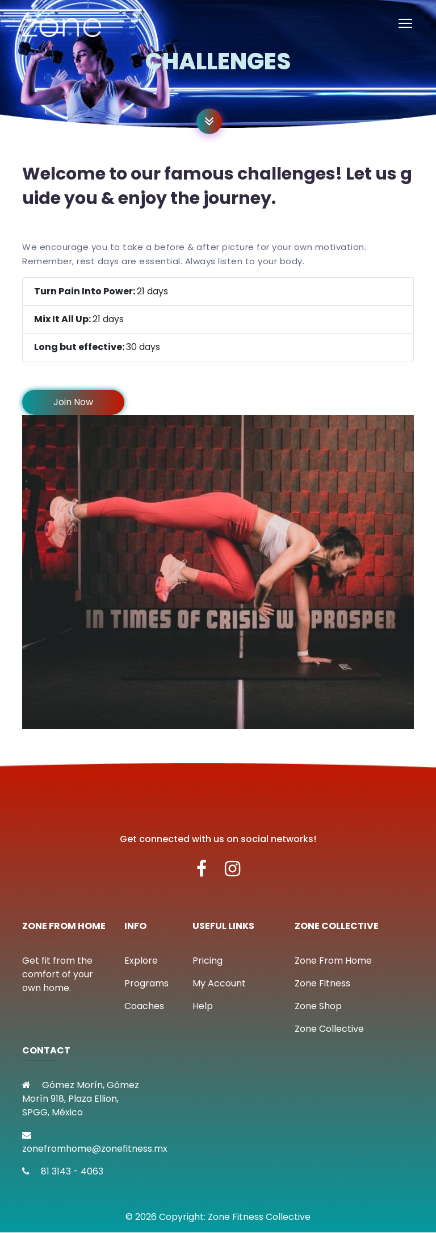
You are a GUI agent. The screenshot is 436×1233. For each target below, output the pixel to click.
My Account (219, 983)
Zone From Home (333, 960)
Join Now (73, 402)
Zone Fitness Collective (259, 1216)
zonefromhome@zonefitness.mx (94, 1142)
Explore (141, 960)
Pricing (207, 960)
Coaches (144, 1006)
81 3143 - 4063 (62, 1171)
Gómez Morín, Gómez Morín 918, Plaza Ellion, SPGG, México (80, 1098)
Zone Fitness (322, 983)
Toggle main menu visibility (406, 20)
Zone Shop (318, 1006)
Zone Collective (329, 1028)
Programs (146, 983)
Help (202, 1006)
